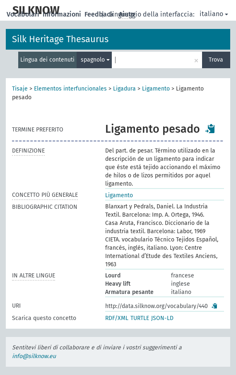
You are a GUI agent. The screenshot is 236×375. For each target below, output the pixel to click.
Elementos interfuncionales (70, 88)
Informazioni (63, 14)
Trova (216, 59)
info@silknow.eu (34, 356)
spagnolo (95, 59)
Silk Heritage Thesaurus (60, 39)
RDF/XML (116, 318)
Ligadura (124, 88)
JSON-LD (162, 318)
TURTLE (139, 318)
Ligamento (156, 88)
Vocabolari (24, 14)
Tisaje (20, 88)
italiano (214, 14)
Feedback (100, 14)
